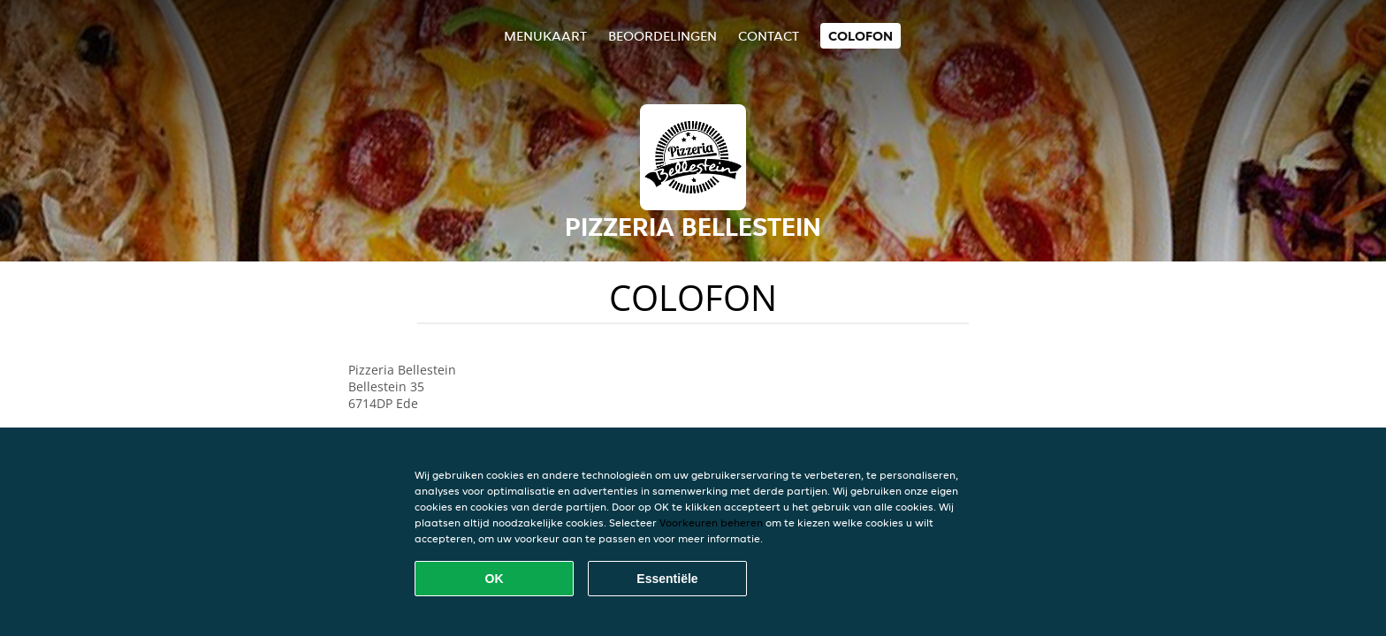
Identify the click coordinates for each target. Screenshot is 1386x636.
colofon (860, 35)
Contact (768, 35)
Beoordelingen (662, 35)
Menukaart (545, 35)
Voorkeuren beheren (711, 522)
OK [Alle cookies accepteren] (494, 579)
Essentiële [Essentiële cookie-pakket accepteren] (666, 579)
